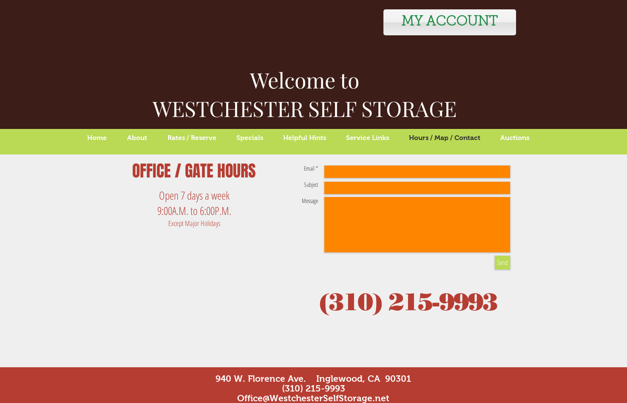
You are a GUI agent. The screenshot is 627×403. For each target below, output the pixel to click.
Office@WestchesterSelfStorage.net (313, 398)
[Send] (502, 262)
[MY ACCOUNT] (449, 22)
